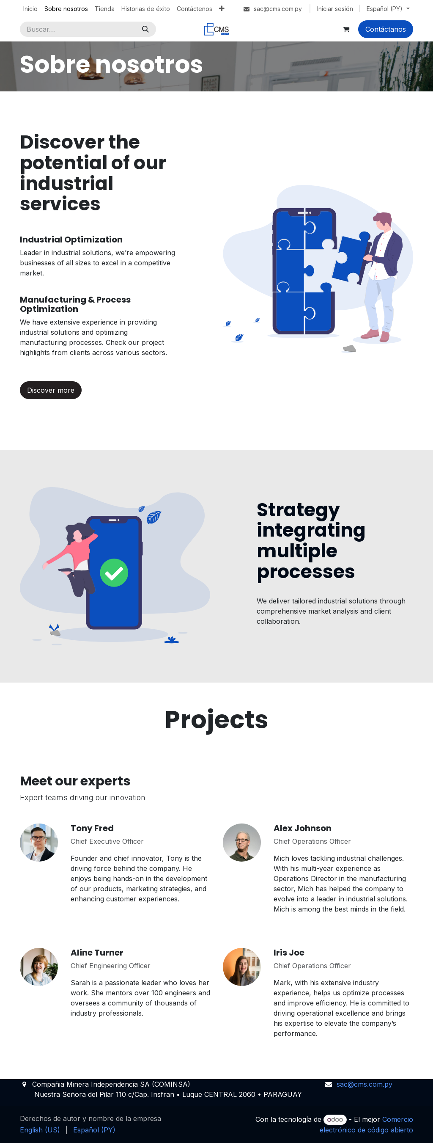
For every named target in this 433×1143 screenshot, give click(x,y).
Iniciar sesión (335, 8)
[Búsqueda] (145, 29)
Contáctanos (385, 29)
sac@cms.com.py (364, 1084)
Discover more (50, 390)
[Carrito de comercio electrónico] (346, 29)
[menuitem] (30, 9)
